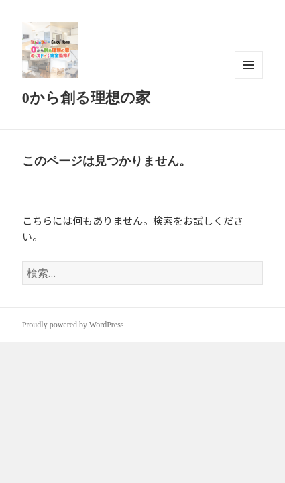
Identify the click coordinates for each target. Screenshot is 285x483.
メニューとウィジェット (249, 78)
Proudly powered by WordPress (73, 324)
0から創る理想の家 (86, 97)
